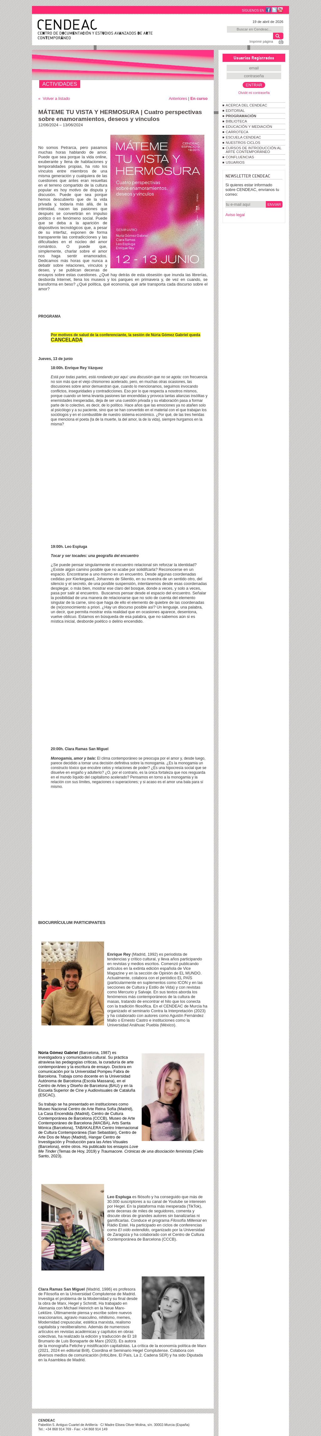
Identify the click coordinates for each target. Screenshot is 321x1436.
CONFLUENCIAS (240, 157)
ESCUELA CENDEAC (243, 137)
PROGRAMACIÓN (241, 116)
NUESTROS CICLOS (243, 143)
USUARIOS (235, 162)
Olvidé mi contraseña (254, 93)
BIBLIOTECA (236, 121)
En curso (199, 98)
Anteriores (178, 98)
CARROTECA (237, 132)
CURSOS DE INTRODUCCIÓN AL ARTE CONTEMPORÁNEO (253, 150)
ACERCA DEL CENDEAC (246, 105)
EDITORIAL (235, 110)
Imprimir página (261, 41)
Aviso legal (235, 214)
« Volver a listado (54, 98)
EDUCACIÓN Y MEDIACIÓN (249, 126)
